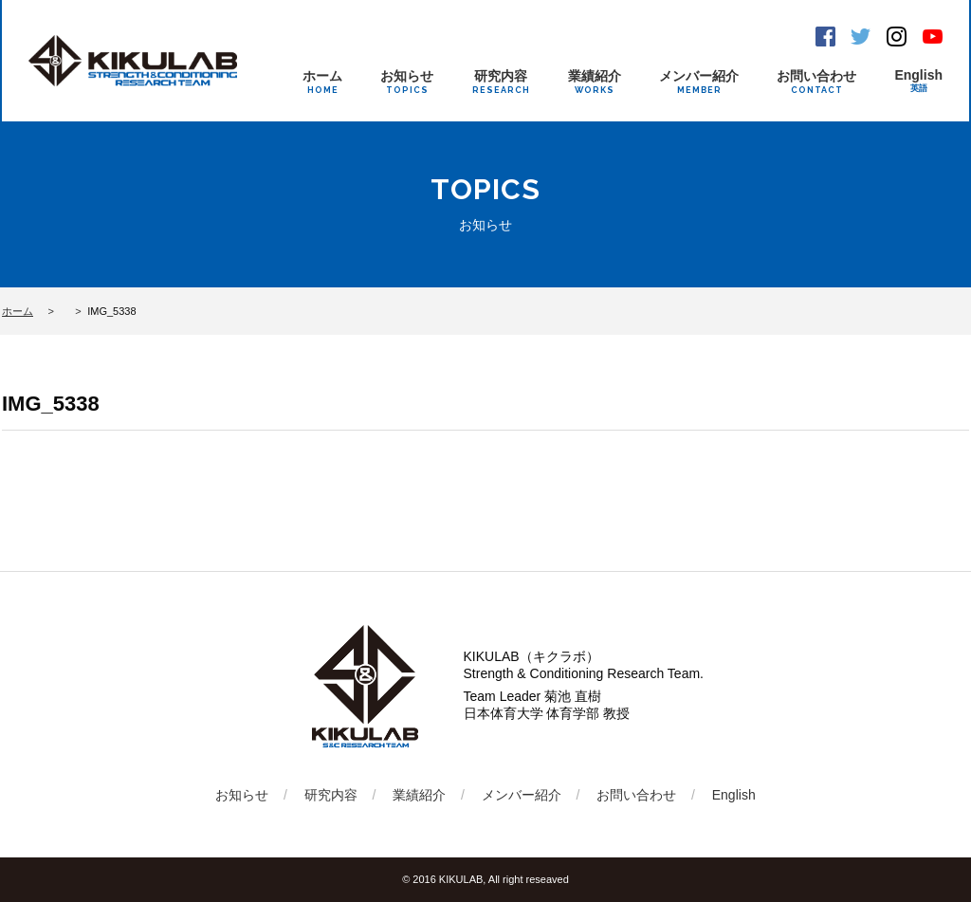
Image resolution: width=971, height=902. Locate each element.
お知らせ (406, 81)
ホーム (322, 81)
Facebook (825, 36)
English (918, 81)
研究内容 (501, 81)
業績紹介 (594, 81)
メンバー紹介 (699, 81)
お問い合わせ (816, 81)
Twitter (860, 36)
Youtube (933, 36)
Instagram (897, 36)
